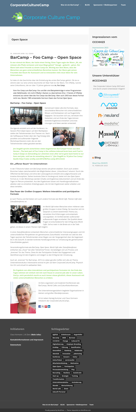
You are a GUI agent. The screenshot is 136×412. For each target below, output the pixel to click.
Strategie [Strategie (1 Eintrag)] (65, 376)
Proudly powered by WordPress (54, 410)
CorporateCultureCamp (29, 5)
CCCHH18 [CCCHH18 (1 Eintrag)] (56, 341)
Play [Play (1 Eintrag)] (72, 370)
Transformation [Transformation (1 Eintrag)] (58, 379)
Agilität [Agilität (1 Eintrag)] (55, 335)
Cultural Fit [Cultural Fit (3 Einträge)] (75, 341)
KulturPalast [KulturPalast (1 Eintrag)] (57, 360)
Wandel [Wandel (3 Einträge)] (55, 385)
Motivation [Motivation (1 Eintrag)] (74, 363)
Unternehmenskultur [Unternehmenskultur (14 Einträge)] (60, 382)
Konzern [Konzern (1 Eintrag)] (66, 357)
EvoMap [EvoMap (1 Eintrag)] (55, 347)
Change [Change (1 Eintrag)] (65, 341)
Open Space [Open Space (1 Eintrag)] (57, 366)
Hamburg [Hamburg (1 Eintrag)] (67, 350)
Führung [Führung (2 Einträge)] (65, 347)
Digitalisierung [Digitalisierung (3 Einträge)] (58, 344)
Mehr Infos (36, 334)
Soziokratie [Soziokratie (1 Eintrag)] (77, 373)
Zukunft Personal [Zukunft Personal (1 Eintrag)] (59, 392)
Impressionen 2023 (100, 47)
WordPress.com (86, 410)
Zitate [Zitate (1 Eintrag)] (66, 389)
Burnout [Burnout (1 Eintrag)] (72, 338)
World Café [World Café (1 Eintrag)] (57, 389)
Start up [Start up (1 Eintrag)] (56, 376)
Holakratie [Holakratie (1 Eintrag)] (78, 350)
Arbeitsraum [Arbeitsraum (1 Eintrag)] (66, 335)
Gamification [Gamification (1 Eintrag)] (76, 347)
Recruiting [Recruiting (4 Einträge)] (56, 373)
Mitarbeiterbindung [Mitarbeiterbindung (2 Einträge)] (60, 363)
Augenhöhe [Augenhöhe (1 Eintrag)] (78, 335)
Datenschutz (15, 345)
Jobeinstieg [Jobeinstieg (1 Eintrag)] (78, 354)
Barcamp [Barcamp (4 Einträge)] (56, 338)
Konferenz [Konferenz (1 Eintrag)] (56, 357)
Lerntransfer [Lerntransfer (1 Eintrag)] (69, 360)
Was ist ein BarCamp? (70, 5)
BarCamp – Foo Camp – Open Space (45, 57)
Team (123, 5)
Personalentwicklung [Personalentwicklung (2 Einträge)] (60, 370)
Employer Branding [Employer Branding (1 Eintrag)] (74, 344)
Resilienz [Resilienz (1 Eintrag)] (66, 373)
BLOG (87, 5)
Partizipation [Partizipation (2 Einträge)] (69, 366)
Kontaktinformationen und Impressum (26, 340)
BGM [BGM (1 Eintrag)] (64, 338)
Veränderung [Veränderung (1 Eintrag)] (76, 382)
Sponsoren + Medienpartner (105, 5)
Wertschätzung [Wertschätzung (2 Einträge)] (67, 385)
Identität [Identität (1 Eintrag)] (56, 354)
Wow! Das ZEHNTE (100, 163)
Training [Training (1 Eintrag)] (75, 376)
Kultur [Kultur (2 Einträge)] (75, 357)
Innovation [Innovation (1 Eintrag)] (66, 354)
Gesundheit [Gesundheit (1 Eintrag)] (57, 350)
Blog (98, 157)
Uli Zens (29, 54)
